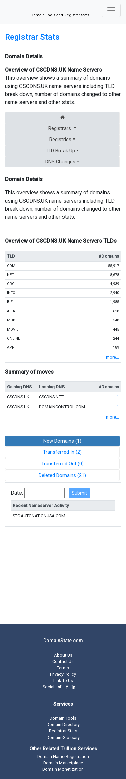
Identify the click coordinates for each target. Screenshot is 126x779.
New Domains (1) (62, 441)
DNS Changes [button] (60, 162)
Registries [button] (60, 139)
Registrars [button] (60, 128)
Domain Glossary (63, 737)
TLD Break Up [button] (60, 151)
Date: (17, 493)
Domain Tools (63, 718)
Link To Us (63, 680)
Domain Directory (63, 724)
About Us (63, 655)
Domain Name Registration (63, 756)
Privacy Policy (63, 674)
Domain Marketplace (63, 762)
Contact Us (63, 661)
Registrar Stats (32, 37)
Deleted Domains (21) (62, 475)
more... (112, 357)
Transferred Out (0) (62, 464)
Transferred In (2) (62, 452)
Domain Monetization (63, 769)
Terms (63, 667)
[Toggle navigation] (111, 10)
